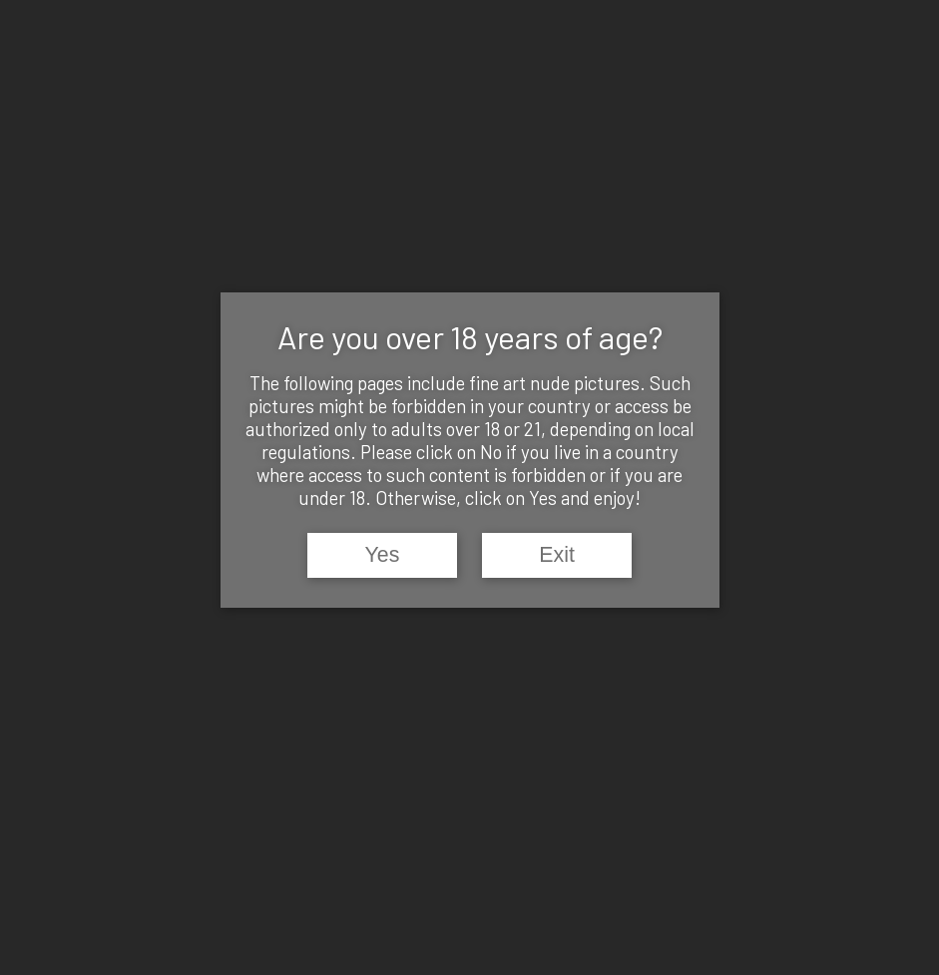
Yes (382, 555)
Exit (557, 555)
